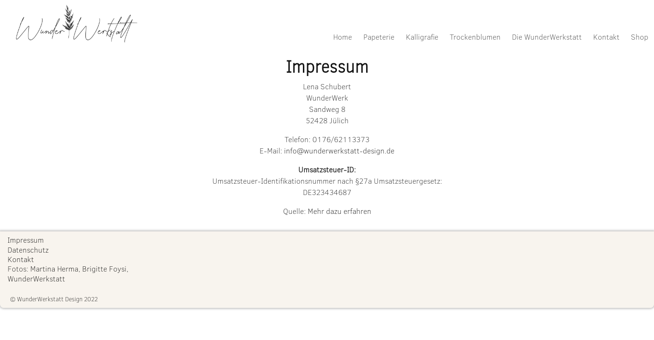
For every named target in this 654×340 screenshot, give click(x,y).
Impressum (26, 240)
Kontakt (606, 37)
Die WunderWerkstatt (547, 37)
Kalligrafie (422, 37)
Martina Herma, (55, 268)
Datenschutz (28, 250)
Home (342, 37)
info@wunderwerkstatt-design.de (339, 150)
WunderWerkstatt (36, 278)
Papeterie (378, 37)
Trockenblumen (475, 37)
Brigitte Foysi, (105, 268)
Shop (639, 37)
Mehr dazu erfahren (339, 211)
